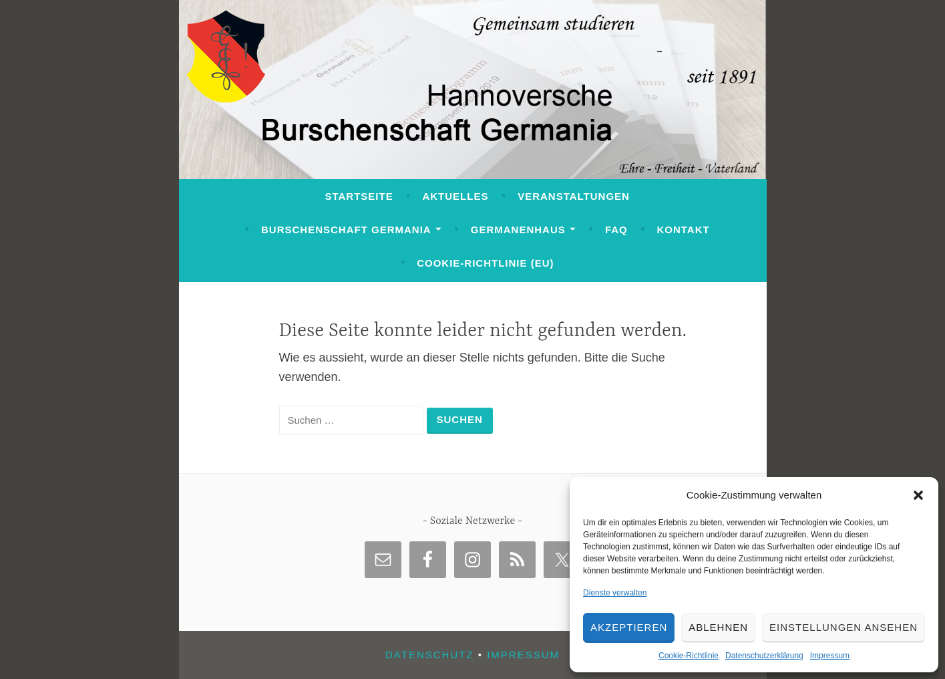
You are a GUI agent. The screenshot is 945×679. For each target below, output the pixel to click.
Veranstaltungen (574, 196)
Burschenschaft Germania (346, 229)
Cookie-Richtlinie (688, 655)
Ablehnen (718, 627)
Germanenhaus (518, 229)
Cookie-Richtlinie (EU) (485, 263)
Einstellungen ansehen (843, 627)
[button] (918, 495)
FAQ (616, 229)
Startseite (359, 196)
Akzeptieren (628, 627)
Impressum (829, 655)
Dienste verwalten (614, 592)
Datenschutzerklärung (764, 655)
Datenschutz (429, 654)
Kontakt (682, 229)
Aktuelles (455, 196)
